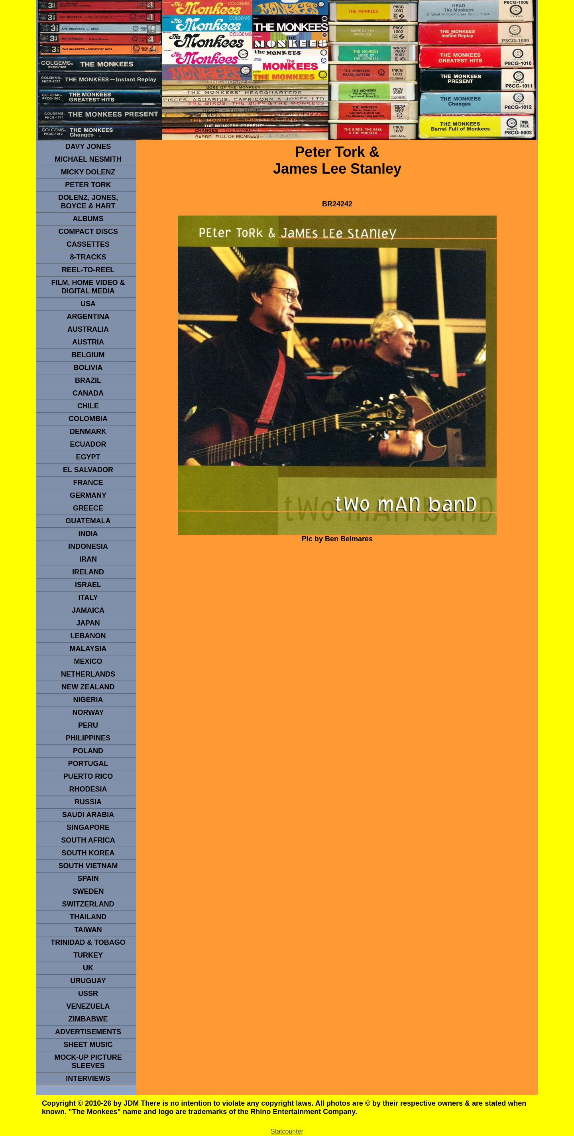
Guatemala (88, 521)
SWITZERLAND (88, 904)
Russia (88, 802)
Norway (88, 712)
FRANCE (88, 483)
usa (88, 304)
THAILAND (88, 917)
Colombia (88, 419)
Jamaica (88, 610)
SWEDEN (88, 891)
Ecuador (88, 444)
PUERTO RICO (88, 776)
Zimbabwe (88, 1019)
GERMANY (88, 495)
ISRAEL (88, 585)
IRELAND (88, 572)
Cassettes (88, 244)
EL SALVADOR (88, 470)
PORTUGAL (88, 764)
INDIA (88, 534)
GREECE (88, 508)
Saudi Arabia (88, 815)
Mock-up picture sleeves (88, 1061)
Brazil (88, 380)
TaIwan (88, 930)
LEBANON (88, 636)
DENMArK (88, 431)
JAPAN (88, 623)
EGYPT (88, 457)
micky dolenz (88, 172)
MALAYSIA (88, 649)
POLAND (88, 751)
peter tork (88, 185)
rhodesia (88, 789)
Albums (88, 219)
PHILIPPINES (88, 738)
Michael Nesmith (88, 159)
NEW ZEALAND (88, 687)
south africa (88, 840)
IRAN (88, 559)
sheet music (87, 1045)
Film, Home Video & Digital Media (88, 287)
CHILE (88, 406)
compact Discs (88, 232)
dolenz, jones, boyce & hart (88, 202)
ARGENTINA (88, 317)
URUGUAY (88, 981)
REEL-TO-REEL (88, 270)
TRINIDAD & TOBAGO (88, 942)
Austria (88, 342)
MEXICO (88, 661)
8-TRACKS (88, 257)
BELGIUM (88, 355)
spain (88, 879)
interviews (88, 1079)
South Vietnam (88, 866)
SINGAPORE (88, 827)
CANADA (88, 393)
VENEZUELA (88, 1006)
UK (88, 968)
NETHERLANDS (88, 674)
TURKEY (88, 955)
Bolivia (87, 368)
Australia (88, 329)
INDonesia (88, 546)
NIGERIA (88, 700)
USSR (88, 993)
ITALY (88, 598)
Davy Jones (88, 146)
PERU (88, 725)
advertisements (88, 1032)
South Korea (87, 853)
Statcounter (287, 1131)
